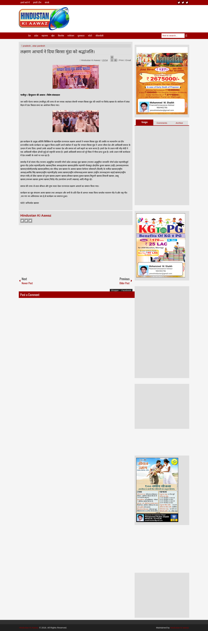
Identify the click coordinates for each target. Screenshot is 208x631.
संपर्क (47, 2)
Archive (179, 123)
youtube (179, 2)
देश (29, 35)
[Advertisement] (136, 14)
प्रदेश (36, 35)
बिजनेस (61, 35)
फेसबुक (144, 122)
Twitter (26, 221)
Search (187, 35)
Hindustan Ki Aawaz (91, 60)
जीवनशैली (99, 35)
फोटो (90, 35)
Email (127, 60)
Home (23, 35)
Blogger (115, 290)
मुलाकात (81, 35)
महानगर (45, 35)
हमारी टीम (37, 2)
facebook (187, 2)
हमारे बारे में (25, 2)
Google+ (30, 221)
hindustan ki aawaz (179, 627)
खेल (52, 35)
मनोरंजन (70, 35)
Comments (162, 123)
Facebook (22, 221)
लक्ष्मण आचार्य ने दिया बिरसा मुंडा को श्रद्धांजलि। (57, 51)
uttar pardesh (38, 46)
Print (120, 60)
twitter (183, 2)
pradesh (27, 46)
